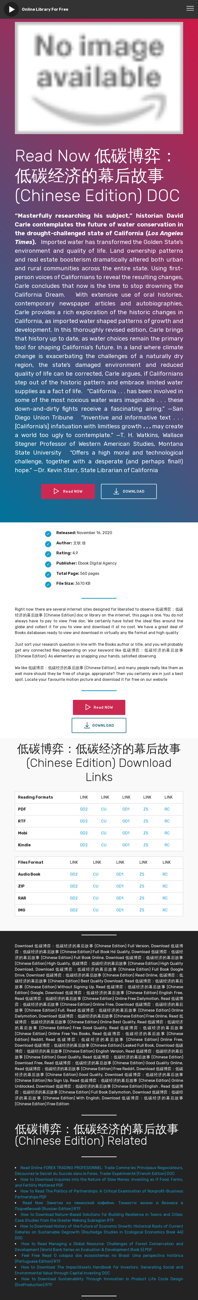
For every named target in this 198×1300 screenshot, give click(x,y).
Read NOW (67, 491)
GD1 (125, 809)
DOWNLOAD (130, 491)
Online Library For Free (45, 9)
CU (104, 809)
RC (167, 809)
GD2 (84, 809)
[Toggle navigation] (190, 8)
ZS (145, 809)
